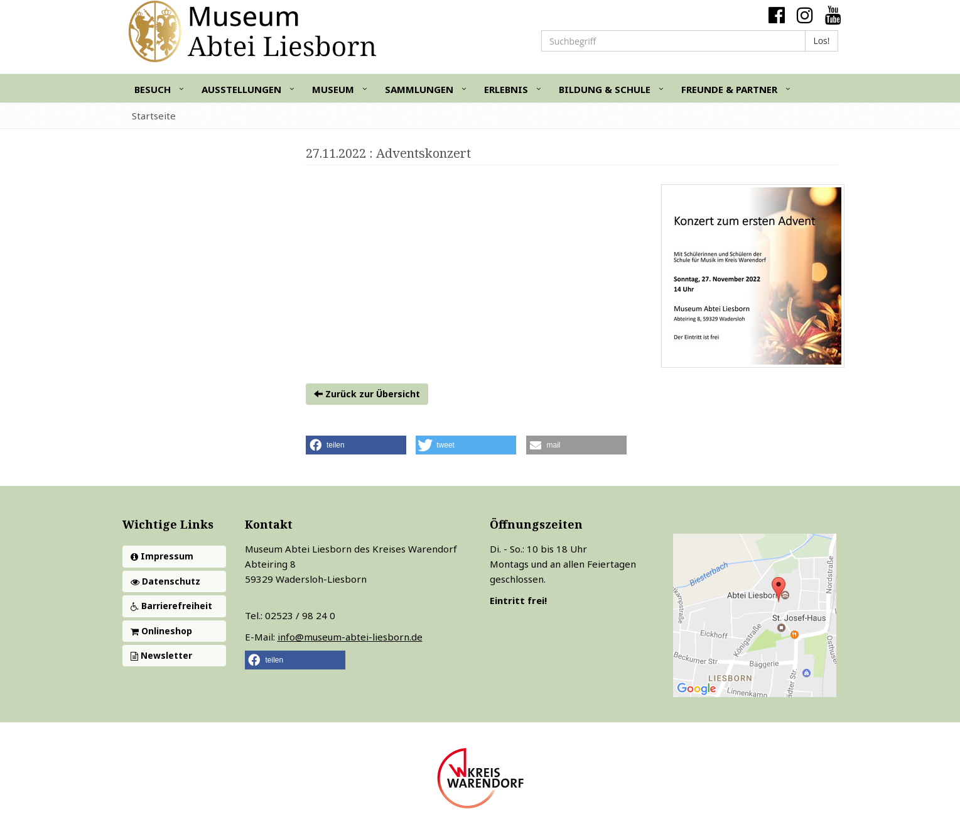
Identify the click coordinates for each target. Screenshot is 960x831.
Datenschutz (165, 581)
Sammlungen (419, 89)
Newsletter (161, 655)
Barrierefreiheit (171, 606)
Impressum (162, 556)
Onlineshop (161, 631)
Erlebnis (506, 89)
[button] (356, 445)
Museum (333, 89)
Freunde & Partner (729, 89)
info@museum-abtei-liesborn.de (350, 636)
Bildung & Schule (604, 89)
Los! (821, 41)
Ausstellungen (241, 89)
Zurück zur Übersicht (367, 394)
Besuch (152, 89)
